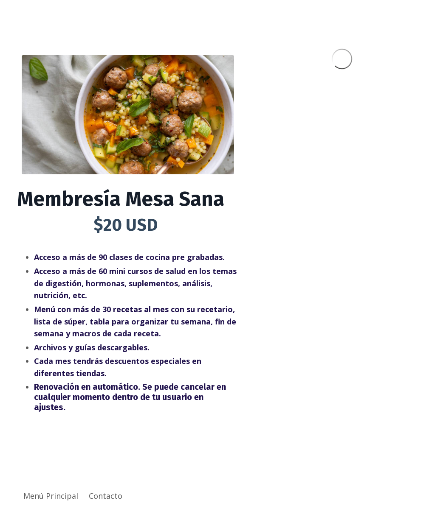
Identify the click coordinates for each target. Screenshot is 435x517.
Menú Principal (50, 496)
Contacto (105, 496)
